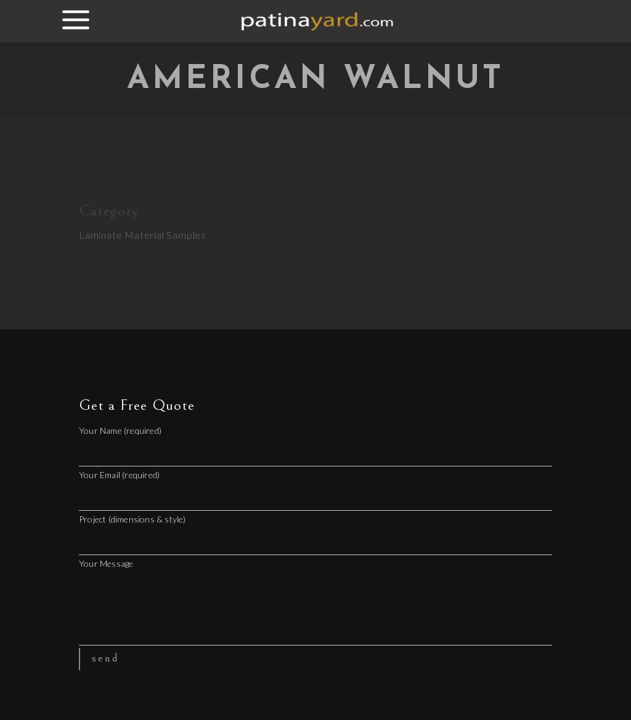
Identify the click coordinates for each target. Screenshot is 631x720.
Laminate (100, 235)
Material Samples (165, 235)
